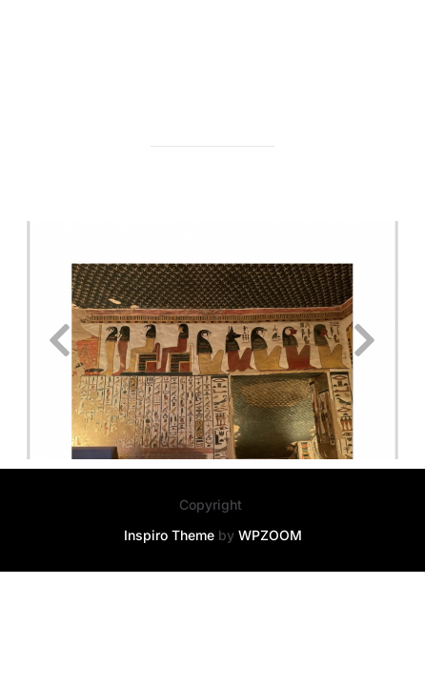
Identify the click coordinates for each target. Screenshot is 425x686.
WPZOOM (270, 536)
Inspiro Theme (169, 536)
